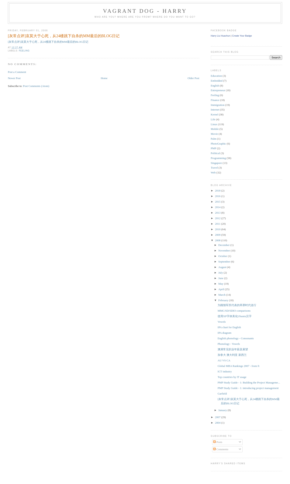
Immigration (218, 104)
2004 (218, 422)
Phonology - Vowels (229, 343)
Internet (215, 109)
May (221, 283)
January (223, 410)
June (221, 278)
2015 (218, 201)
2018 (218, 190)
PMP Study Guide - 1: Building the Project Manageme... (249, 382)
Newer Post (14, 78)
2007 (218, 417)
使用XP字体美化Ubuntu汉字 (235, 316)
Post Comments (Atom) (36, 86)
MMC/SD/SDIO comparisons (234, 310)
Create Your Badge (242, 35)
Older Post (193, 78)
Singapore (216, 163)
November (224, 250)
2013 (218, 212)
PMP (213, 148)
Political (215, 153)
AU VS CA (224, 360)
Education (216, 75)
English (215, 85)
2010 (218, 229)
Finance (215, 100)
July (221, 272)
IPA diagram (224, 332)
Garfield (222, 393)
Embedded (217, 80)
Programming (218, 158)
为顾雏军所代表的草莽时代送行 (237, 305)
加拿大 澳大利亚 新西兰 (232, 354)
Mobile (215, 129)
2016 (218, 196)
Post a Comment (17, 72)
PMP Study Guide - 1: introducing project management (248, 388)
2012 (218, 218)
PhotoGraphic (218, 143)
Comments (220, 449)
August (222, 267)
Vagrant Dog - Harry (145, 11)
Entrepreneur (218, 90)
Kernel (214, 114)
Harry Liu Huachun (220, 35)
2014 (218, 207)
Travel (214, 167)
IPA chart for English (229, 327)
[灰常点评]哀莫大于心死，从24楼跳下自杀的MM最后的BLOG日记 (64, 36)
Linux (214, 124)
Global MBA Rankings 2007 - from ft (238, 366)
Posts (217, 442)
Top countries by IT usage (232, 377)
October (223, 256)
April (221, 289)
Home (104, 78)
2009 (218, 234)
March (222, 294)
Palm (214, 138)
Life (213, 119)
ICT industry (225, 371)
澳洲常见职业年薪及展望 (233, 349)
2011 (218, 223)
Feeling (24, 51)
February (223, 300)
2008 (218, 240)
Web (213, 172)
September (224, 261)
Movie (214, 133)
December (224, 245)
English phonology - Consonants (236, 338)
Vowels (222, 321)
